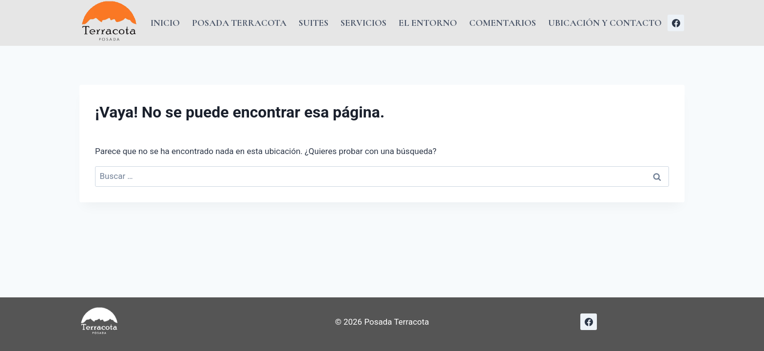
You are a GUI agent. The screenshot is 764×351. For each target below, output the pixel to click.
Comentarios (502, 22)
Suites (313, 22)
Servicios (363, 22)
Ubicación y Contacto (605, 22)
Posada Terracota (239, 22)
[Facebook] (676, 23)
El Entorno (428, 22)
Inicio (165, 22)
